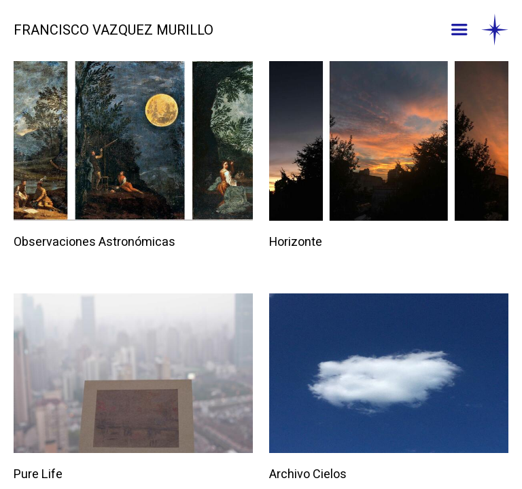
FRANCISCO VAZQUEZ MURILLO (113, 30)
